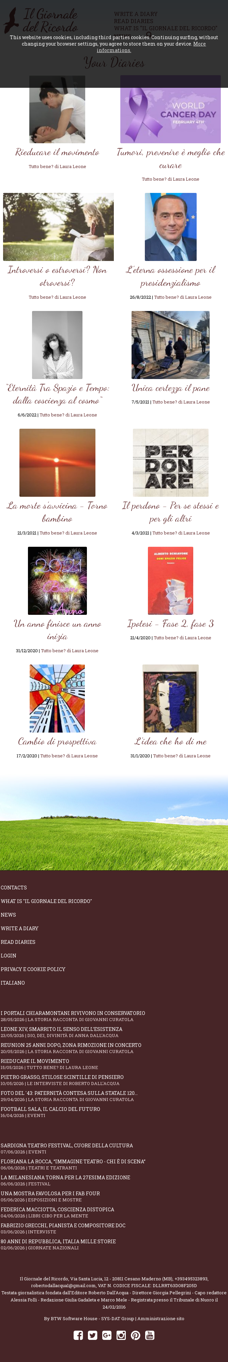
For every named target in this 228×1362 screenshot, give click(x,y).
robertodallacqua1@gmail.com (63, 1285)
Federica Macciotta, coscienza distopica (114, 1212)
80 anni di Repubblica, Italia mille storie (114, 1244)
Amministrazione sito (160, 1318)
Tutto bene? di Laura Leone (57, 166)
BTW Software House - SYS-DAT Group (92, 1318)
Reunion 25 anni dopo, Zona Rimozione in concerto (114, 1048)
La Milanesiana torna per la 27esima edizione (114, 1180)
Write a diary (20, 928)
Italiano (13, 983)
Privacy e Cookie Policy (33, 969)
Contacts (14, 887)
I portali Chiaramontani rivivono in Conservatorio (114, 1016)
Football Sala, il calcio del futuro (114, 1112)
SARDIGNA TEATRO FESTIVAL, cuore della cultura (114, 1148)
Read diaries (18, 942)
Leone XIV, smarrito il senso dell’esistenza (114, 1032)
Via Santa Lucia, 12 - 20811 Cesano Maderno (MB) (121, 1279)
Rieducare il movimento (114, 1064)
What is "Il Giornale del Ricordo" (46, 901)
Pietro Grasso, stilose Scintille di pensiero (114, 1080)
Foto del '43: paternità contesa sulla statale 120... (114, 1096)
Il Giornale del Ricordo (44, 1279)
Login (8, 955)
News (8, 915)
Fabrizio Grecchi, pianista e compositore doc (114, 1228)
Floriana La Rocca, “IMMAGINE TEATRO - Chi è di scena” (114, 1164)
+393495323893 (191, 1279)
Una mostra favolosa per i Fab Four (114, 1196)
